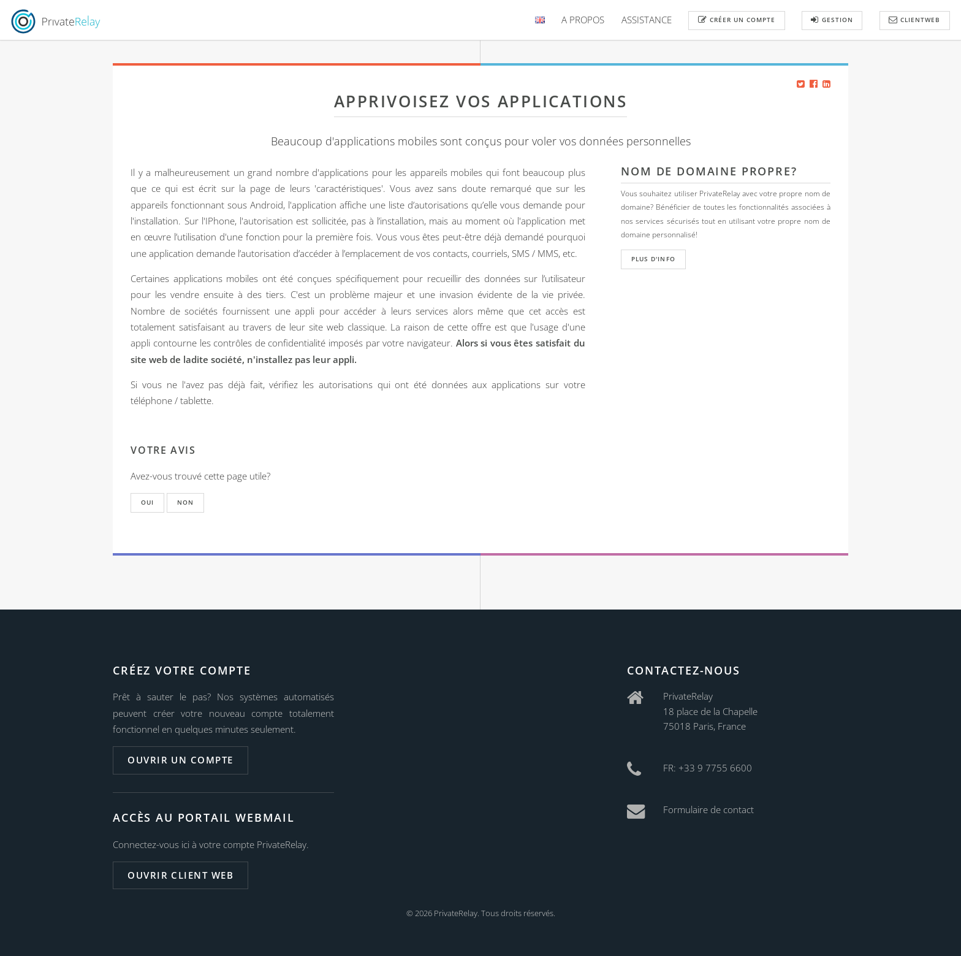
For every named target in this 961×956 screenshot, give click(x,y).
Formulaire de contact (708, 809)
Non (185, 502)
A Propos (582, 19)
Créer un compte (736, 19)
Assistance (646, 19)
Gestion (832, 19)
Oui (147, 502)
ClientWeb (914, 19)
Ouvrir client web (180, 875)
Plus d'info (653, 258)
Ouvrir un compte (180, 760)
